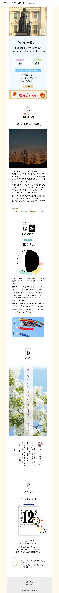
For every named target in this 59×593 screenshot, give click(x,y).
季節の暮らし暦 (32, 2)
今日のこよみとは (29, 588)
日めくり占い (53, 2)
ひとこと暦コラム (40, 2)
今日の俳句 (47, 2)
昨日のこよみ (32, 3)
